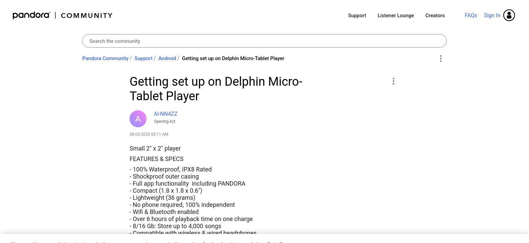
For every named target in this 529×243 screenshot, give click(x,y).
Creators (435, 15)
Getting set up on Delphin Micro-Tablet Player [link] (233, 58)
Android (167, 58)
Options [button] (440, 58)
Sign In (492, 15)
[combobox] (264, 41)
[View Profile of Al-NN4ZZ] (165, 114)
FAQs (471, 15)
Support (357, 15)
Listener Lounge (396, 15)
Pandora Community (63, 15)
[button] (393, 81)
